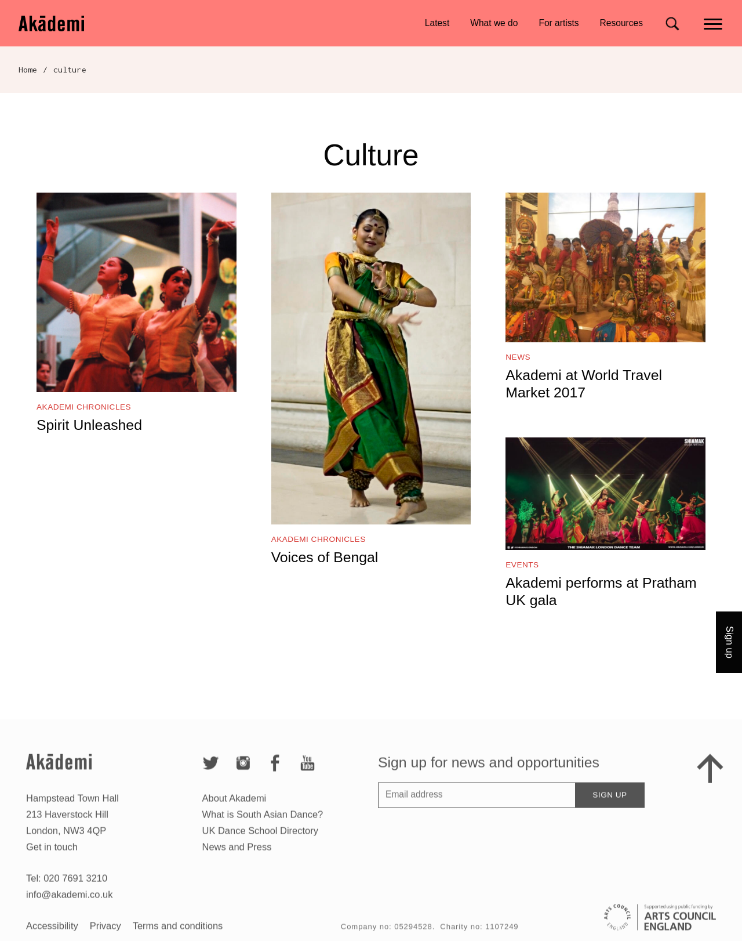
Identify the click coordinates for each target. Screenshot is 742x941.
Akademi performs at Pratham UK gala (600, 591)
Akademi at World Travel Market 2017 (583, 383)
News (517, 357)
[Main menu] (714, 23)
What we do (494, 23)
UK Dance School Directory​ (260, 842)
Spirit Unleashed (89, 425)
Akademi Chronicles (84, 407)
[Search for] (672, 23)
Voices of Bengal (325, 557)
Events (522, 564)
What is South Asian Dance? (262, 825)
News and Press (237, 858)
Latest (437, 23)
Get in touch (52, 858)
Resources (621, 23)
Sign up (609, 806)
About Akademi (234, 809)
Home (28, 69)
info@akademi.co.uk (69, 905)
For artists (559, 23)
